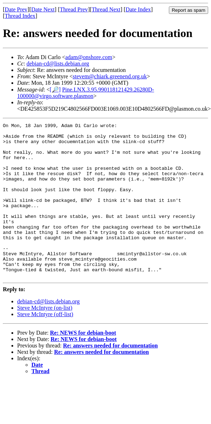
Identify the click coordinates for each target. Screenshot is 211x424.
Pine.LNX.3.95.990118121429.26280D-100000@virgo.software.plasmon (85, 93)
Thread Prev (74, 9)
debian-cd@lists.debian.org (57, 64)
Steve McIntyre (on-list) (44, 339)
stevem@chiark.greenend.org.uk (110, 76)
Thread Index (20, 16)
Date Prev (16, 9)
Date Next (43, 9)
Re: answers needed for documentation (110, 376)
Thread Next (106, 9)
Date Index (138, 9)
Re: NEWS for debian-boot (83, 364)
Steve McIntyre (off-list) (45, 345)
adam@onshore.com (88, 57)
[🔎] (55, 90)
